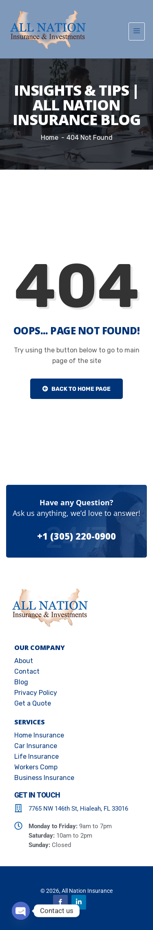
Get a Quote (32, 703)
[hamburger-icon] (137, 31)
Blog (21, 682)
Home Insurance (39, 735)
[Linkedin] (78, 902)
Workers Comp (36, 767)
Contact (27, 671)
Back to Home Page (76, 388)
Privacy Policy (35, 693)
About (23, 661)
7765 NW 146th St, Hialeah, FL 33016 (78, 808)
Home (49, 137)
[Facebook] (60, 902)
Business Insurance (44, 778)
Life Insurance (36, 756)
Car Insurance (35, 746)
